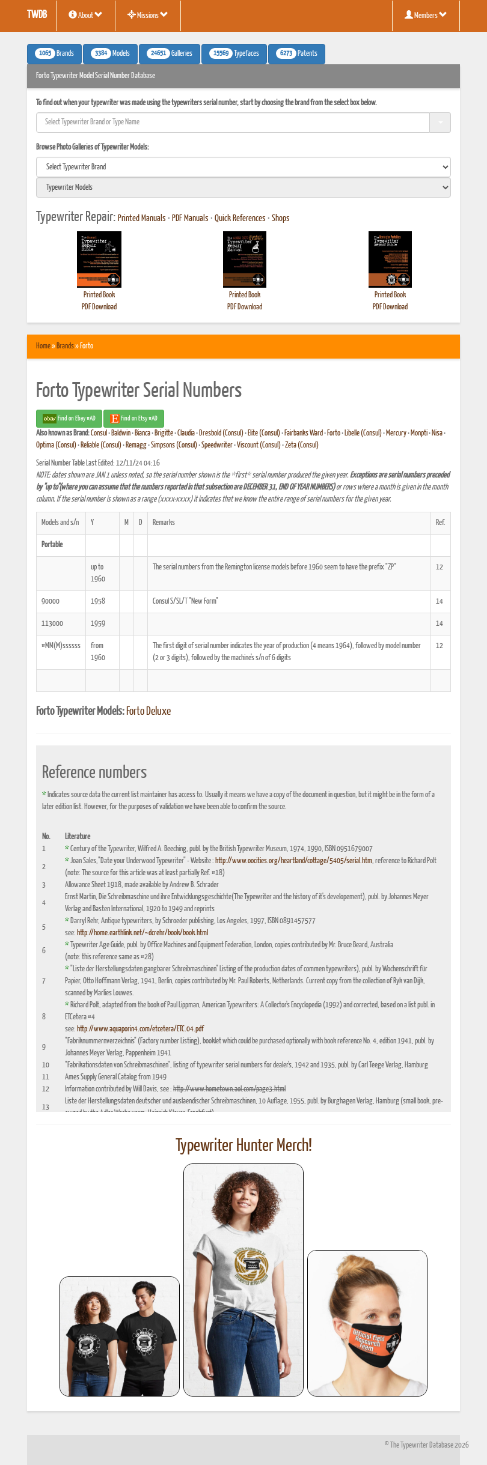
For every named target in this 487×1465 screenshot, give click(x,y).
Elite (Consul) (264, 433)
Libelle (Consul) (363, 433)
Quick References (240, 218)
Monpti (419, 433)
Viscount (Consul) (259, 445)
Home (43, 346)
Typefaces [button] (234, 53)
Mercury (396, 433)
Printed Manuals (142, 218)
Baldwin (120, 433)
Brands (65, 346)
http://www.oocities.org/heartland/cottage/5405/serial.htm (293, 861)
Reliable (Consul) (101, 445)
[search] (243, 167)
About (86, 15)
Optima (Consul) (56, 445)
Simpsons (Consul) (174, 445)
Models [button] (110, 53)
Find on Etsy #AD (134, 418)
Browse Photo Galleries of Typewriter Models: (92, 147)
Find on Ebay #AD (69, 418)
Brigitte (164, 433)
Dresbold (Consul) (221, 433)
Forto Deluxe (148, 711)
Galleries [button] (169, 53)
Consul (99, 433)
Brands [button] (54, 53)
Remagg (136, 445)
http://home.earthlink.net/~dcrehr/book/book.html (142, 933)
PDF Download (99, 307)
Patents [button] (296, 53)
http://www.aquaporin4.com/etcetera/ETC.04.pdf (140, 1029)
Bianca (142, 433)
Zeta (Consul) (302, 445)
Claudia (186, 433)
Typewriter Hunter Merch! (244, 1146)
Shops (281, 218)
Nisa (437, 433)
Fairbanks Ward (303, 433)
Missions (147, 15)
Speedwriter (217, 445)
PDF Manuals (190, 218)
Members (426, 15)
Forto (333, 433)
